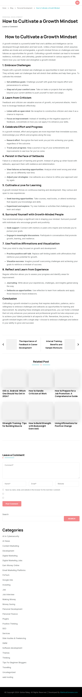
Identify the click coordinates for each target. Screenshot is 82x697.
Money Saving (8, 604)
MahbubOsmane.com (69, 691)
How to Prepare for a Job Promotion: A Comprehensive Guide (66, 393)
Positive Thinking (10, 623)
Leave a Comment (10, 27)
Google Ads (7, 579)
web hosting (7, 676)
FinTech (5, 575)
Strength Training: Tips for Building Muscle (12, 426)
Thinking (6, 656)
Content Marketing (10, 546)
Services (6, 632)
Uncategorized (9, 671)
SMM (4, 642)
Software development (12, 647)
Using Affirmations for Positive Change (66, 424)
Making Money (9, 599)
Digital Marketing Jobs (12, 560)
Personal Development (12, 17)
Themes (6, 652)
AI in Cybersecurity (10, 536)
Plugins (5, 618)
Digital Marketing (10, 555)
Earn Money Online (10, 565)
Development (8, 551)
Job (4, 589)
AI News (6, 541)
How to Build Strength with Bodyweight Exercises (40, 426)
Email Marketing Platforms (14, 570)
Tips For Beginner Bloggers (14, 661)
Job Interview (8, 594)
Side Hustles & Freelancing (14, 637)
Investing (6, 584)
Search (5, 514)
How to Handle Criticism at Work (38, 392)
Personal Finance (10, 613)
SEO (4, 628)
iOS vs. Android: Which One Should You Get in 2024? (14, 393)
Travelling (6, 666)
